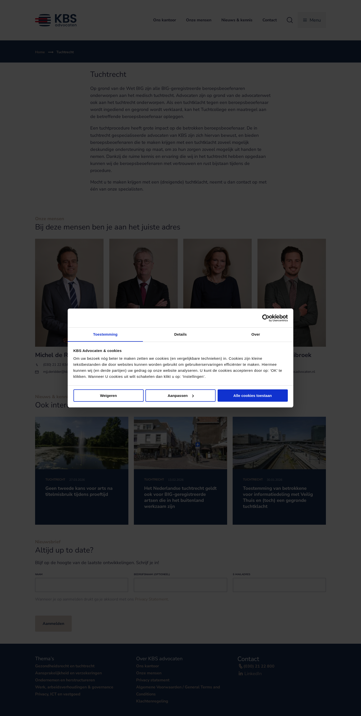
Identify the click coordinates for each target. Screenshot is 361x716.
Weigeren (108, 395)
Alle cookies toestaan (252, 395)
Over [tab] (255, 334)
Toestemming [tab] (105, 334)
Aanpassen (181, 395)
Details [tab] (180, 334)
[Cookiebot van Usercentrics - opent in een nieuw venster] (266, 318)
